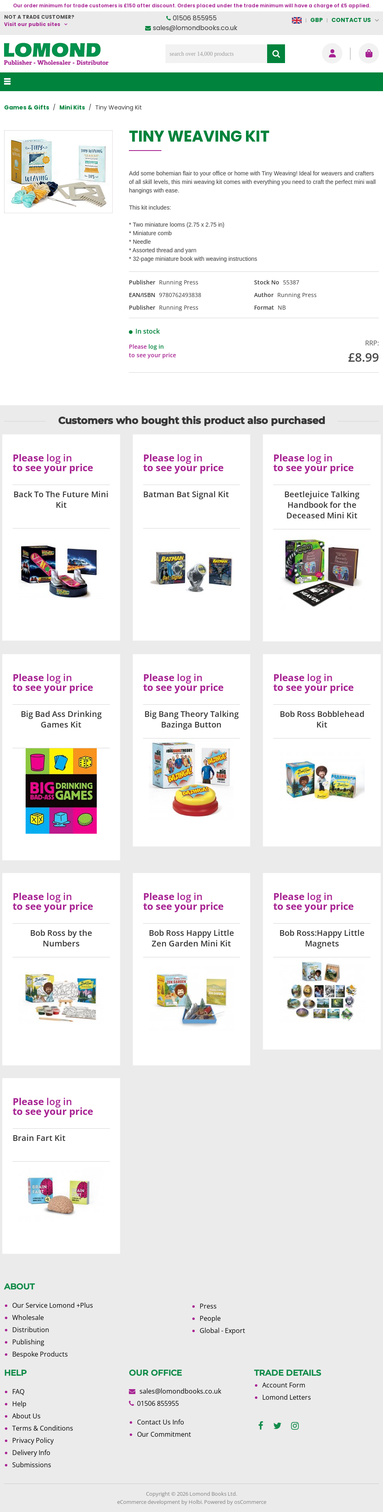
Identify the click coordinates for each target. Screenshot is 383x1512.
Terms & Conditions (42, 1428)
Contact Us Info (160, 1422)
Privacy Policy (33, 1440)
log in (156, 346)
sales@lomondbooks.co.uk (195, 28)
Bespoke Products (40, 1354)
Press (208, 1306)
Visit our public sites (32, 24)
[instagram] (295, 1426)
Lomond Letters (286, 1397)
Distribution (30, 1329)
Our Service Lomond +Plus (52, 1305)
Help (19, 1403)
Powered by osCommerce (235, 1501)
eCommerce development (148, 1501)
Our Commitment (164, 1434)
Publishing (28, 1341)
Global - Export (222, 1330)
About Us (26, 1415)
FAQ (18, 1391)
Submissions (31, 1464)
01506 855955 (195, 18)
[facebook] (260, 1426)
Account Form (283, 1385)
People (210, 1318)
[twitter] (277, 1426)
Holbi (195, 1501)
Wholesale (28, 1317)
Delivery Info (31, 1452)
